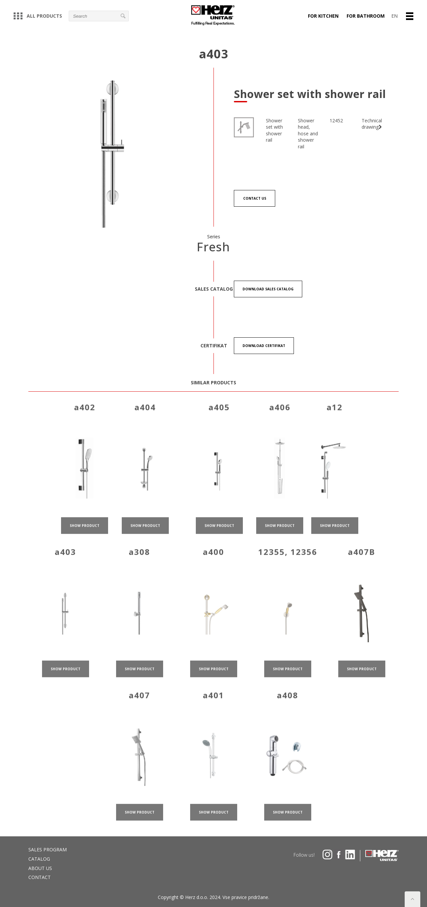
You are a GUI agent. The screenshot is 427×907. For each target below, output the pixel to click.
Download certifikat (264, 345)
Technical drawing (372, 123)
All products (37, 15)
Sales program (47, 849)
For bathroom (366, 16)
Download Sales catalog (268, 289)
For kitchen (323, 16)
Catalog (39, 859)
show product (84, 532)
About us (40, 868)
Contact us (254, 198)
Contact (39, 877)
